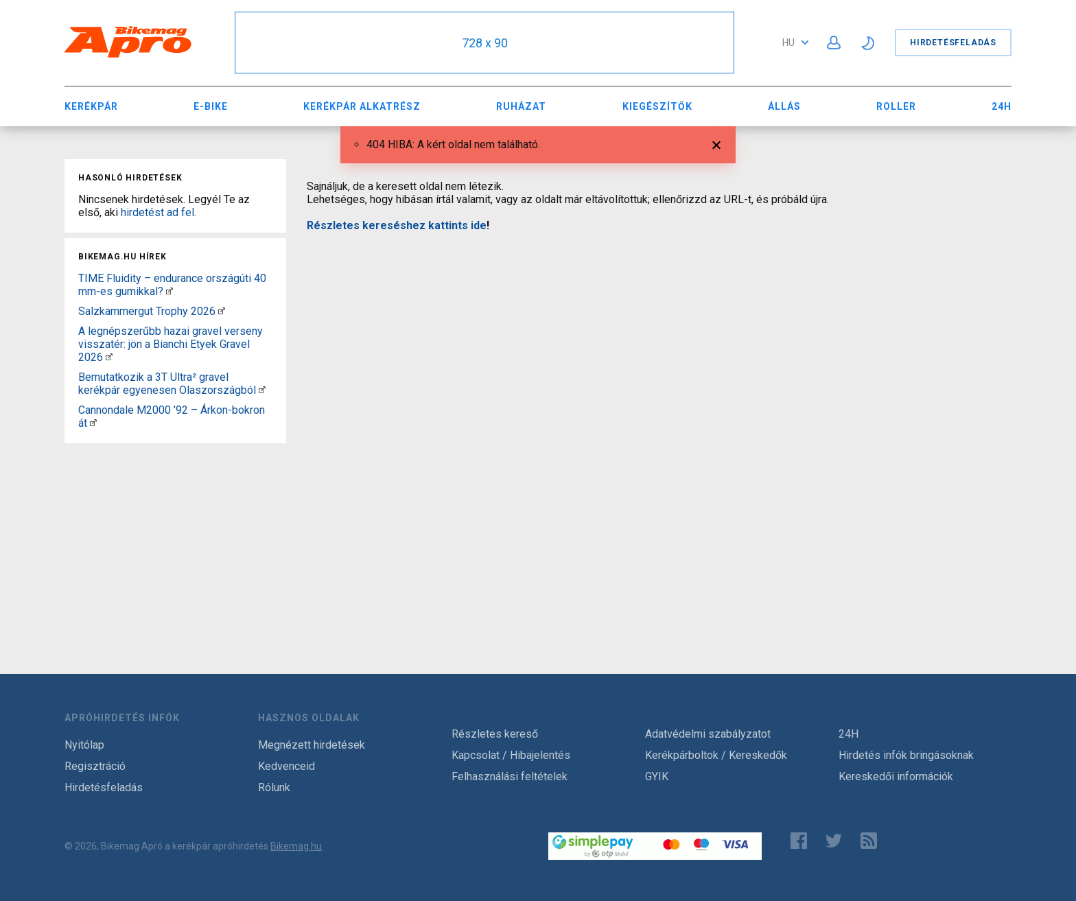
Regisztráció (95, 766)
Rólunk (274, 787)
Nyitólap (84, 744)
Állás (784, 106)
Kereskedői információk (896, 776)
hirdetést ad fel (157, 212)
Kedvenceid (286, 766)
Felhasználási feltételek (510, 776)
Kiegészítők (657, 106)
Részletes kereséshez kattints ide (397, 225)
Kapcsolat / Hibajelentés (511, 755)
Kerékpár (91, 106)
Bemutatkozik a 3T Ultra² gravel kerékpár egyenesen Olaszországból (167, 384)
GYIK (656, 776)
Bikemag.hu (296, 846)
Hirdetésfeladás (953, 42)
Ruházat (521, 106)
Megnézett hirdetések (311, 744)
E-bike (211, 106)
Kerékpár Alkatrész (362, 106)
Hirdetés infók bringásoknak (906, 755)
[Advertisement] (175, 534)
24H (1001, 106)
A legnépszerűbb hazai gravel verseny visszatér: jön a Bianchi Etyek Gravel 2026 (170, 344)
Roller (896, 106)
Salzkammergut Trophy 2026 (146, 311)
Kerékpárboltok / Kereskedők (716, 755)
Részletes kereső (495, 733)
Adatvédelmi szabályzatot (708, 733)
